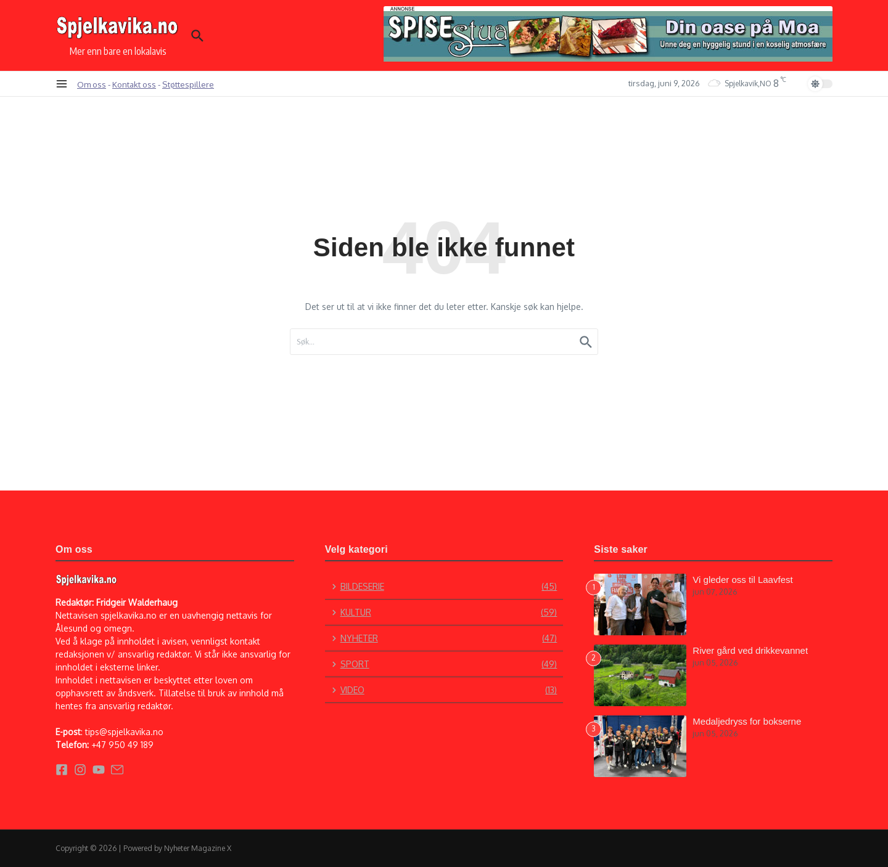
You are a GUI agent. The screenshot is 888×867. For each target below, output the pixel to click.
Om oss (91, 84)
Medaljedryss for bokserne (747, 721)
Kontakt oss (134, 84)
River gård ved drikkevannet (750, 650)
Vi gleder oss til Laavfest (742, 579)
